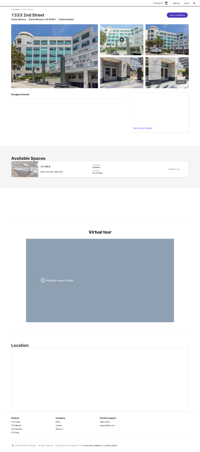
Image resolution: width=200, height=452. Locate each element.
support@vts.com (107, 425)
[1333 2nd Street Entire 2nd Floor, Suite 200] (100, 169)
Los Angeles (15, 9)
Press (58, 422)
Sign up (176, 3)
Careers (59, 425)
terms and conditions (92, 445)
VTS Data (15, 432)
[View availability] (177, 15)
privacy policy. (111, 445)
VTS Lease (15, 422)
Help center (105, 422)
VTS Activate (16, 429)
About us (59, 429)
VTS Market (16, 425)
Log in (186, 3)
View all (181, 82)
